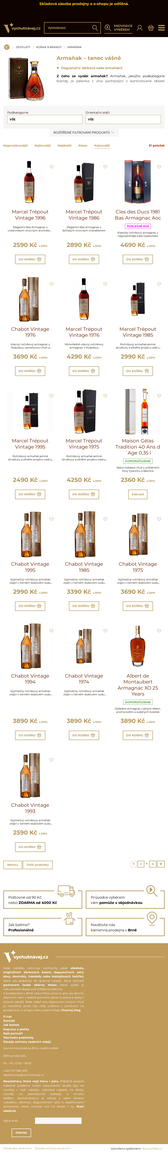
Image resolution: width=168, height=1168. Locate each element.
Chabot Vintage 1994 (30, 687)
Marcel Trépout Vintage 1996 (30, 215)
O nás (7, 1029)
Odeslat (45, 1145)
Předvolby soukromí (17, 1161)
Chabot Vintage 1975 (138, 573)
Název (83, 145)
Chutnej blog (70, 1023)
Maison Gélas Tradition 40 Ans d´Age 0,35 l (138, 451)
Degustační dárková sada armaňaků (91, 68)
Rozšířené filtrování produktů (84, 132)
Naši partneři (13, 1046)
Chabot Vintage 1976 (30, 334)
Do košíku (30, 260)
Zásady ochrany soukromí (53, 1161)
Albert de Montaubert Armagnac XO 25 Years (138, 693)
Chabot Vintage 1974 (84, 687)
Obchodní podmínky (18, 1050)
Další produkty (38, 877)
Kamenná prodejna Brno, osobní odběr (31, 1061)
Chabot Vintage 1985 (84, 573)
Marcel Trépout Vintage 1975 (84, 448)
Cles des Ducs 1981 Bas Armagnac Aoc (138, 215)
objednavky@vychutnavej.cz (23, 1088)
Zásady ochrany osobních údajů (27, 1055)
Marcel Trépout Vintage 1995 (30, 448)
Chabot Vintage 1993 (30, 818)
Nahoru (12, 877)
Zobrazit (138, 499)
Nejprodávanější (15, 145)
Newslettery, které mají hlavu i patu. (31, 1094)
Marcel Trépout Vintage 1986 (84, 215)
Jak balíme (11, 1038)
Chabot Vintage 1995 (30, 573)
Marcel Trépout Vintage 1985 (137, 334)
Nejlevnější (43, 145)
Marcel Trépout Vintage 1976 (84, 334)
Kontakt (9, 1034)
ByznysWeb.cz (152, 1161)
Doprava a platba (16, 1042)
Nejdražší (65, 145)
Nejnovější (102, 145)
